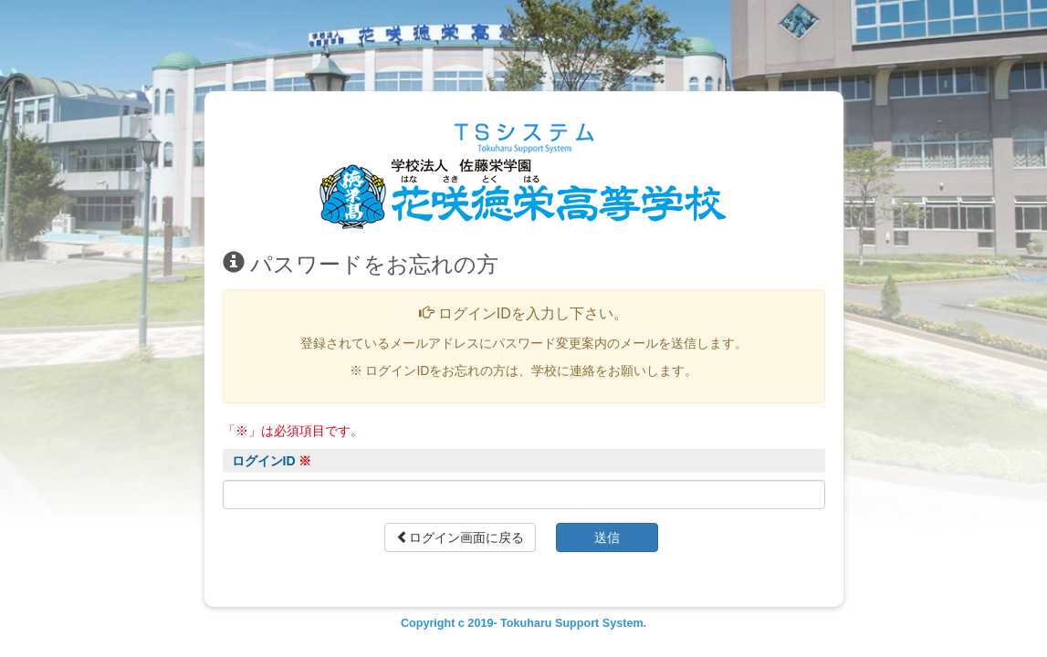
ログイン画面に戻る (460, 537)
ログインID (272, 461)
